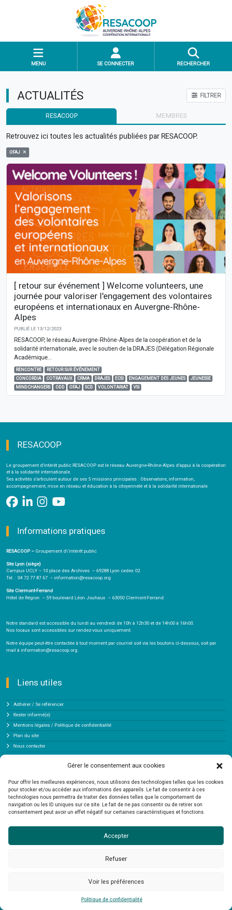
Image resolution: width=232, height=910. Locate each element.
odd (60, 387)
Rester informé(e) (31, 715)
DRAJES (102, 378)
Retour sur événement (73, 369)
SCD (89, 387)
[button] (219, 765)
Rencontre (29, 369)
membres (171, 116)
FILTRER (206, 95)
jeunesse (200, 378)
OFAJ (74, 387)
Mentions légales (31, 725)
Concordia (28, 378)
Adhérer (22, 704)
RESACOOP (61, 116)
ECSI (119, 378)
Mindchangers (33, 387)
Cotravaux (59, 378)
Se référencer (49, 704)
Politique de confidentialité (111, 900)
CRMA (83, 378)
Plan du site (26, 735)
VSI (136, 387)
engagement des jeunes (157, 378)
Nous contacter (29, 746)
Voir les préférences (116, 881)
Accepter (116, 836)
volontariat (113, 387)
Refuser (116, 859)
